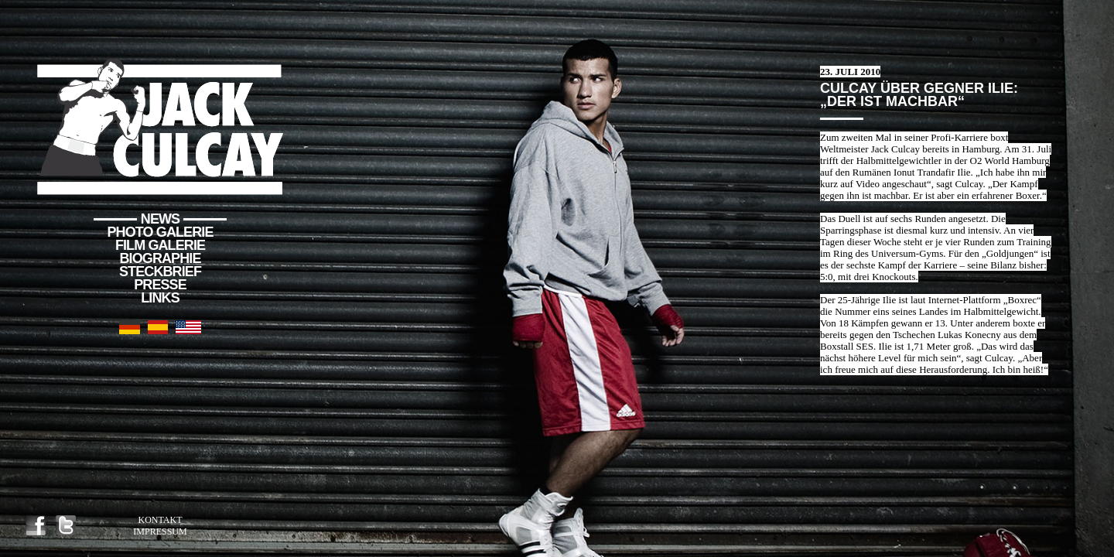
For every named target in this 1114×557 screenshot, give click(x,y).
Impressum (159, 531)
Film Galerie (160, 245)
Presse (160, 284)
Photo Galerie (161, 232)
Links (160, 298)
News (160, 219)
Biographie (159, 258)
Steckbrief (160, 271)
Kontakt (160, 519)
